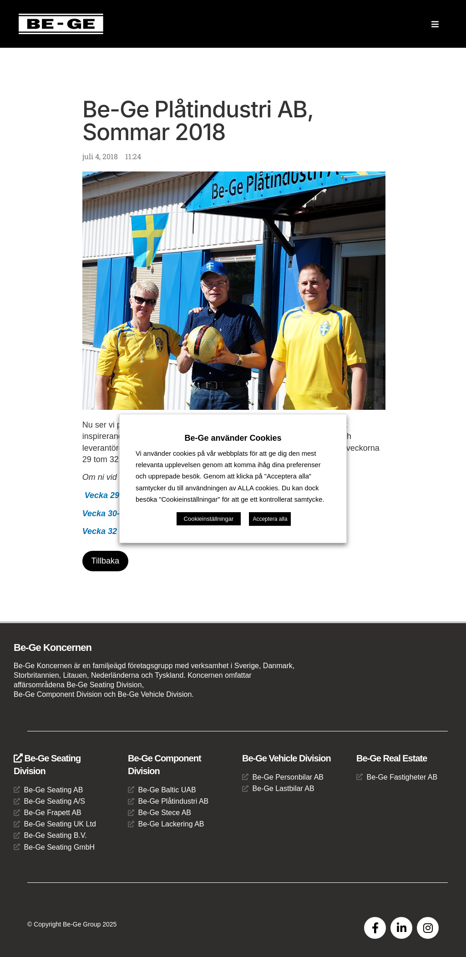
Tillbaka (105, 560)
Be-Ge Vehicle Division (286, 758)
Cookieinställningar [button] (209, 518)
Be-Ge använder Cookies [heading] (232, 438)
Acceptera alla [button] (270, 519)
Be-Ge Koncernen (52, 648)
